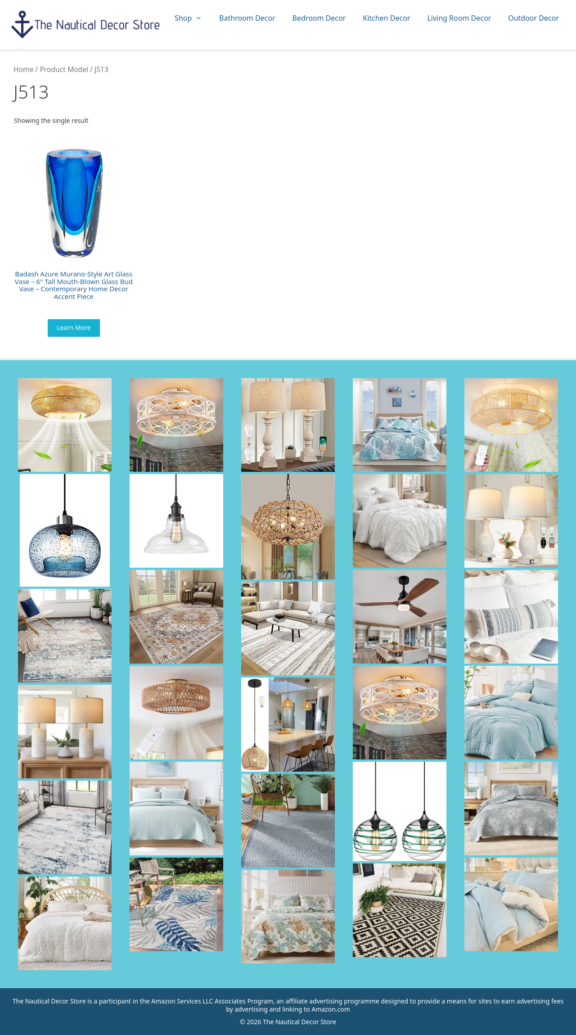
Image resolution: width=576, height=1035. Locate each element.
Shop (193, 18)
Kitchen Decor (386, 18)
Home (23, 69)
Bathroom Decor (247, 18)
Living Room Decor (459, 18)
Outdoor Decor (533, 18)
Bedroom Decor (319, 18)
